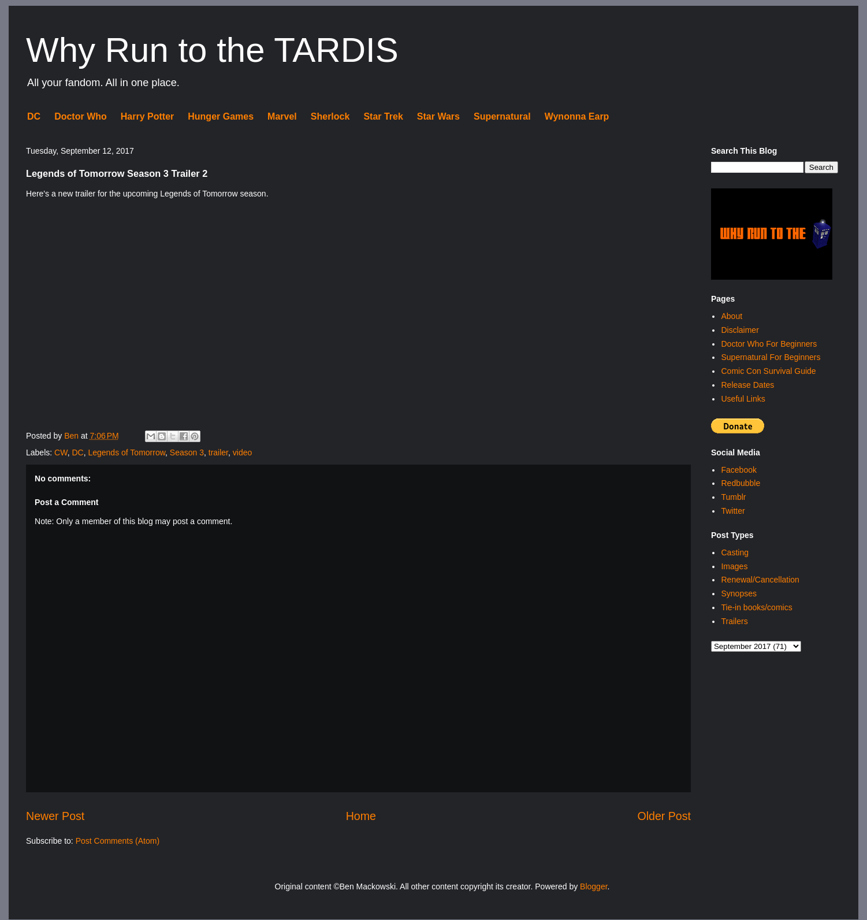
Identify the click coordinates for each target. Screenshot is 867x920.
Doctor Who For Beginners (769, 343)
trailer (218, 452)
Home (361, 816)
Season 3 (187, 452)
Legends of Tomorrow (126, 452)
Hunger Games (221, 116)
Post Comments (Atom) (117, 840)
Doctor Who (80, 116)
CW (61, 452)
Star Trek (383, 116)
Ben (72, 435)
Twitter (733, 510)
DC (33, 116)
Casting (734, 552)
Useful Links (743, 398)
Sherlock (330, 116)
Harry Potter (147, 116)
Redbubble (740, 483)
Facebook (738, 469)
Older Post (664, 816)
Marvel (282, 116)
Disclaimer (739, 330)
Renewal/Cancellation (760, 579)
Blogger (593, 886)
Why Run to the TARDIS (212, 50)
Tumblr (733, 497)
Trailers (734, 621)
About (731, 316)
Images (734, 566)
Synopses (738, 593)
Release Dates (747, 384)
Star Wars (438, 116)
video (242, 452)
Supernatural (502, 116)
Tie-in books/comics (756, 607)
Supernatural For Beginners (770, 357)
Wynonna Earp (577, 116)
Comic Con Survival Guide (768, 371)
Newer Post (55, 816)
